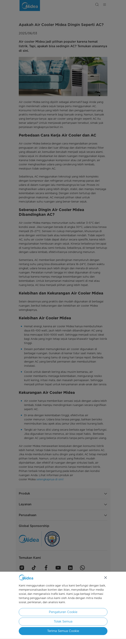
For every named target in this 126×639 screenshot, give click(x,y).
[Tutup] (105, 577)
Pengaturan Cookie (63, 612)
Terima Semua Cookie (63, 631)
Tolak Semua (63, 621)
